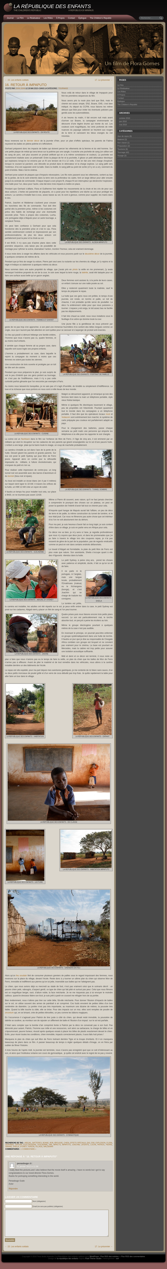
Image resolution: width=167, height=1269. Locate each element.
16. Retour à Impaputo (26, 85)
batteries (37, 1143)
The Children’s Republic (100, 18)
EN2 (88, 1143)
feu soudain (21, 975)
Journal (10, 18)
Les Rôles (48, 18)
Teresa (31, 1146)
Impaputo (66, 1145)
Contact (71, 18)
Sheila (16, 1146)
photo (75, 269)
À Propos (60, 18)
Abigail (28, 1143)
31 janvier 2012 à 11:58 (27, 1166)
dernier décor (33, 141)
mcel (108, 414)
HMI (50, 1145)
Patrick (101, 1145)
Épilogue (82, 18)
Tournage (63, 88)
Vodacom (66, 417)
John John (20, 88)
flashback (25, 439)
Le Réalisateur (33, 18)
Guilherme (42, 1145)
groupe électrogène (25, 1145)
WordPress (94, 1261)
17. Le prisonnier (104, 80)
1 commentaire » (28, 1149)
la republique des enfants (67, 1264)
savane (8, 1146)
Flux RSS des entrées (109, 1261)
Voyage (120, 156)
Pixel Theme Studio (93, 1264)
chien (66, 1143)
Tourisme (121, 149)
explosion (100, 1143)
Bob (51, 1143)
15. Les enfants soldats (17, 80)
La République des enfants (52, 6)
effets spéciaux (78, 1143)
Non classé (122, 143)
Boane (46, 1143)
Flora (109, 1143)
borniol (11, 476)
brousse (58, 1143)
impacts (57, 1145)
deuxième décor (92, 254)
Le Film (20, 18)
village (39, 1146)
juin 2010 (123, 121)
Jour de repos (123, 136)
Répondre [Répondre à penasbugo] (13, 1188)
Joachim (76, 1145)
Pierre (109, 1145)
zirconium (9, 1012)
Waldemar (48, 1146)
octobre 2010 (124, 118)
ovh (117, 1264)
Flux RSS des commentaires (133, 1261)
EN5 (92, 1143)
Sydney (23, 1146)
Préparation (122, 146)
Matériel (120, 139)
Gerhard (9, 1145)
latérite (85, 272)
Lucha (93, 1145)
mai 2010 (123, 125)
